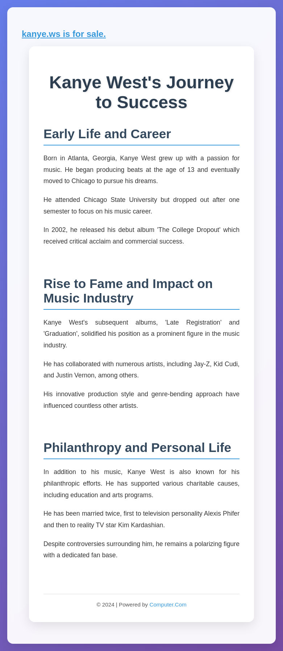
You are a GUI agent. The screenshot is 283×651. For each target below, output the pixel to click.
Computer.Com (167, 604)
